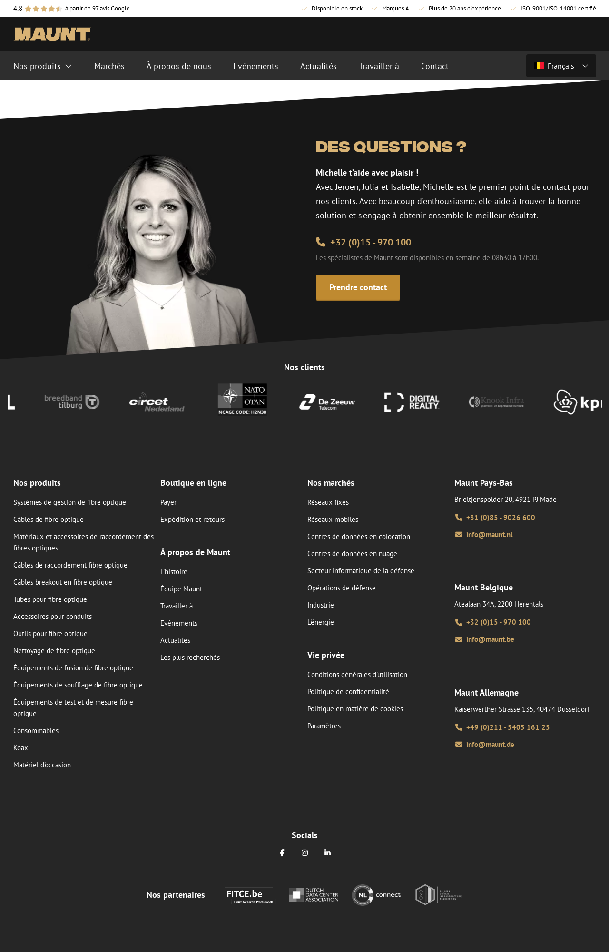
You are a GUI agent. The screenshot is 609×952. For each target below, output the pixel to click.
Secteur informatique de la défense (360, 570)
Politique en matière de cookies (355, 708)
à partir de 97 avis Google (97, 8)
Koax (20, 747)
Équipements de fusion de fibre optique (73, 667)
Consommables (36, 730)
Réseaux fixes (328, 502)
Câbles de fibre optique (48, 519)
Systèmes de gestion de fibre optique (69, 502)
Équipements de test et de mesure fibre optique (73, 707)
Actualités (175, 640)
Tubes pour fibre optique (50, 599)
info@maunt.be (484, 639)
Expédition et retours (192, 519)
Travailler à (176, 605)
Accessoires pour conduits (52, 616)
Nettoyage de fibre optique (54, 650)
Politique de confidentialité (348, 691)
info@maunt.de (484, 744)
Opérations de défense (341, 587)
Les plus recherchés (190, 657)
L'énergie (320, 622)
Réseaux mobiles (332, 519)
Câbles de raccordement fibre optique (70, 564)
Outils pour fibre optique (50, 633)
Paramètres (324, 725)
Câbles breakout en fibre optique (62, 582)
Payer (168, 502)
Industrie (320, 604)
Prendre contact (358, 287)
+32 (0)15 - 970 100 (363, 242)
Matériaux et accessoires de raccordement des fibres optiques (83, 542)
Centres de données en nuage (352, 553)
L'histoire (173, 571)
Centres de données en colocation (358, 536)
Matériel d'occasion (42, 764)
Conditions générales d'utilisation (357, 674)
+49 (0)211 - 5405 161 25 (502, 727)
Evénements (178, 623)
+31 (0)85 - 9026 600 (494, 517)
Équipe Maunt (181, 588)
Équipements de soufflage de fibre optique (78, 684)
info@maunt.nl (483, 534)
